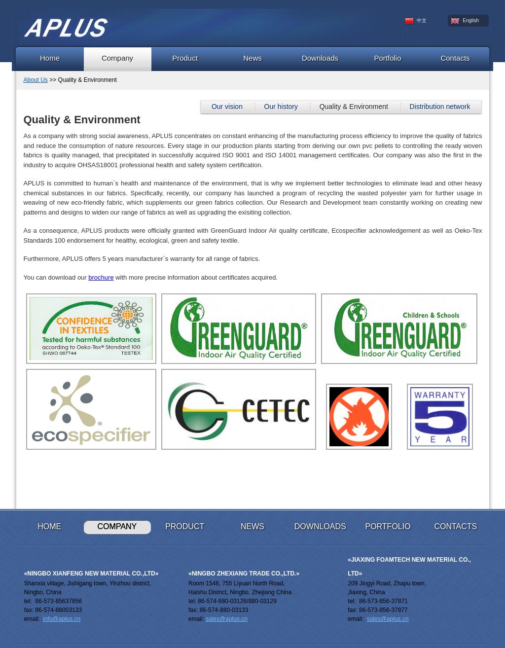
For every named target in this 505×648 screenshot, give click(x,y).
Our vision (227, 106)
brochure (100, 277)
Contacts (454, 58)
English (465, 21)
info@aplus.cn (61, 618)
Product (185, 58)
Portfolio (387, 58)
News (252, 58)
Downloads (320, 58)
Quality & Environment (354, 106)
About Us (36, 79)
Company (117, 58)
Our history (281, 106)
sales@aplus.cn (227, 618)
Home (50, 58)
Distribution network (440, 106)
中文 (416, 21)
